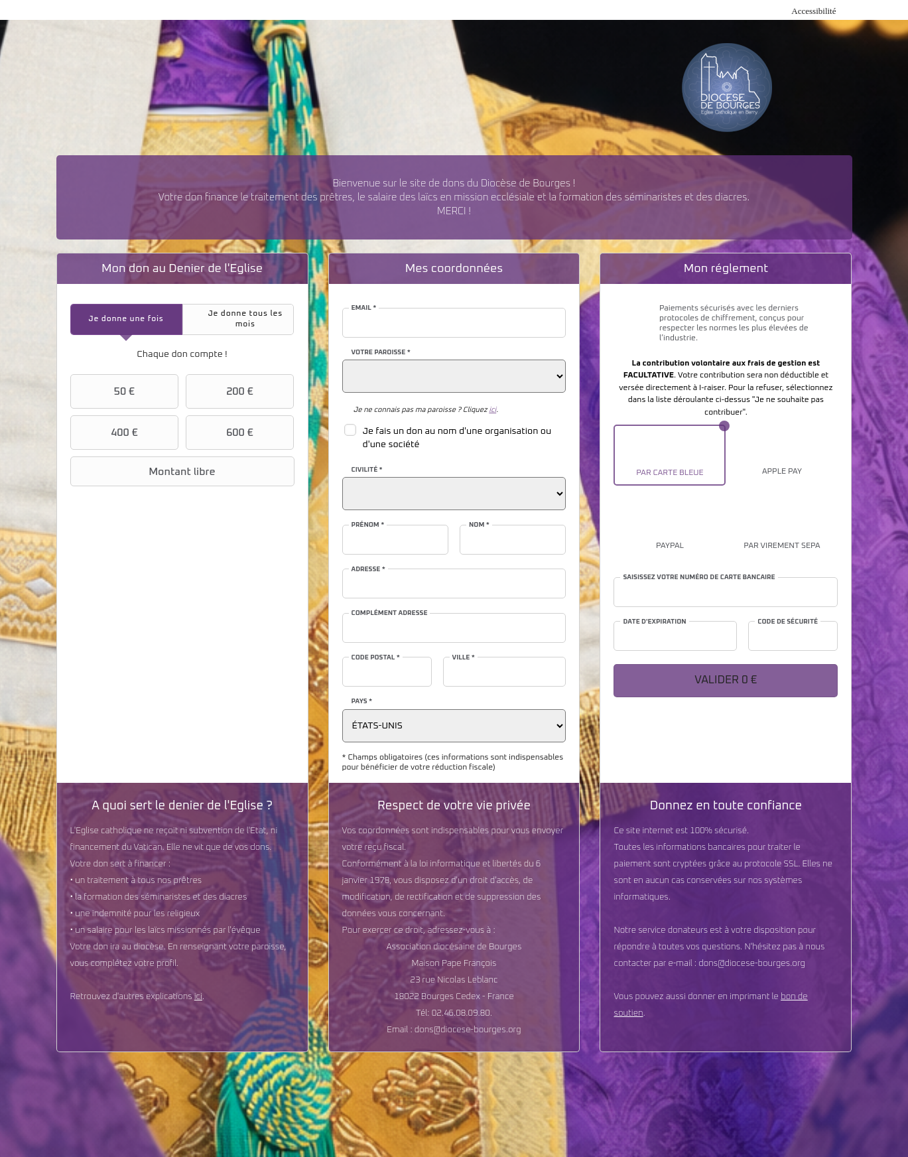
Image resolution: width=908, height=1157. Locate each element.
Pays (362, 701)
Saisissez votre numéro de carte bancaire (699, 577)
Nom (479, 524)
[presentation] (126, 319)
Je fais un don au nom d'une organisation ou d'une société (457, 438)
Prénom (368, 524)
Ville (463, 657)
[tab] (126, 319)
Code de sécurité (787, 621)
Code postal (376, 657)
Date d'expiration (654, 621)
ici (198, 996)
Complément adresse (390, 613)
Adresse (368, 569)
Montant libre (145, 471)
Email (364, 308)
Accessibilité (813, 11)
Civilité (367, 469)
